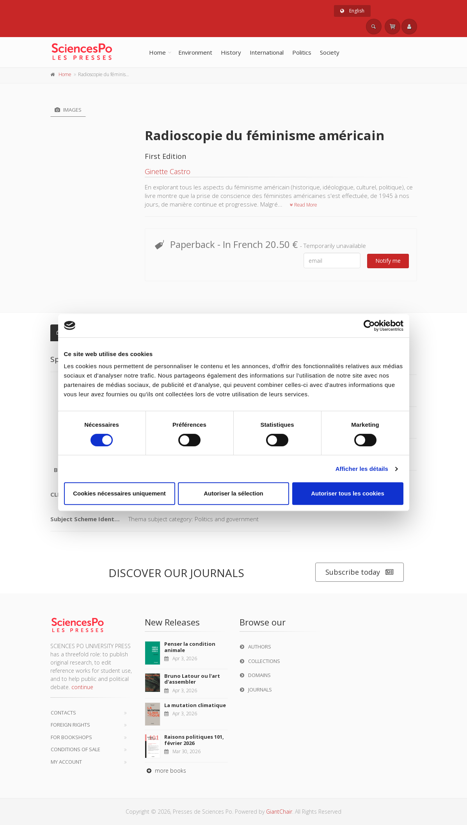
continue (82, 687)
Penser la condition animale (189, 647)
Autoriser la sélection (233, 493)
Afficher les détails (362, 468)
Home (157, 52)
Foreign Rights (70, 724)
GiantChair (279, 811)
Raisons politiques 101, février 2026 (194, 740)
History (231, 52)
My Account (66, 761)
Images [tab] (68, 109)
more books (165, 770)
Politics (301, 52)
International (267, 52)
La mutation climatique (195, 705)
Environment (195, 52)
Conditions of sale (75, 749)
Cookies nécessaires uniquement (119, 493)
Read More (303, 204)
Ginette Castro (167, 171)
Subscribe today (359, 572)
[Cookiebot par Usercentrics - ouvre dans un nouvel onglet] (369, 325)
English (352, 10)
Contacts (63, 712)
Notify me (388, 260)
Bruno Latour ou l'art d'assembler (192, 679)
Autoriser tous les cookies (347, 493)
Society (329, 52)
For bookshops (71, 737)
